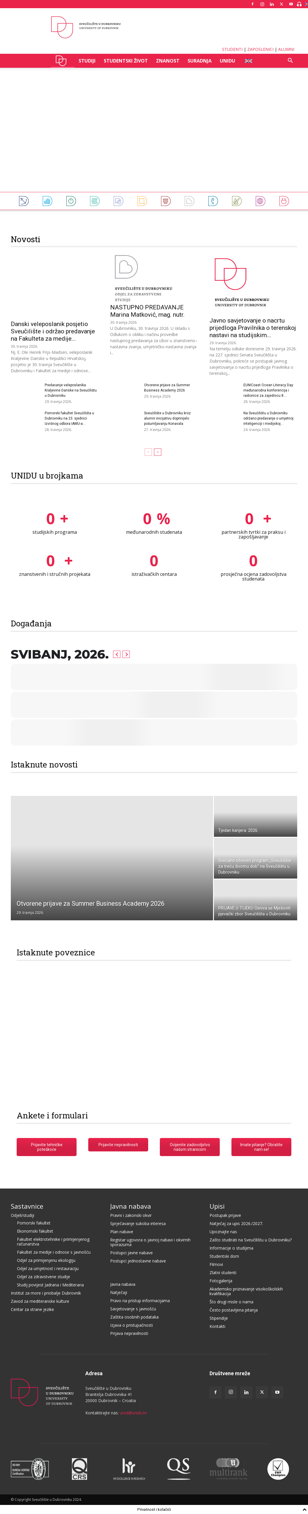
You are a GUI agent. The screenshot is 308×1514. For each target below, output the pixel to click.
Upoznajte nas (223, 1231)
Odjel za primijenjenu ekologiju (46, 1260)
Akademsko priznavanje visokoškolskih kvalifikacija (246, 1291)
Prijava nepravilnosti (129, 1333)
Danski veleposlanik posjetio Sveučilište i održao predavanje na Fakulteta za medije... (53, 331)
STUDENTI (232, 49)
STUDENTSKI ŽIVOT (126, 61)
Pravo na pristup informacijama (140, 1300)
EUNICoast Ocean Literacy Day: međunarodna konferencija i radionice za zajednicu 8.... (268, 390)
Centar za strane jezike (32, 1309)
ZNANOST (167, 61)
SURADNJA (200, 61)
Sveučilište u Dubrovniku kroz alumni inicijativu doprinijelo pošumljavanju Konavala (167, 418)
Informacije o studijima (231, 1248)
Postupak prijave (225, 1215)
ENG (248, 61)
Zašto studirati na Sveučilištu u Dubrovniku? (251, 1240)
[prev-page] (148, 452)
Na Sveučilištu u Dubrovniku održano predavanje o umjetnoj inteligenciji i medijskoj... (268, 418)
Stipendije (219, 1318)
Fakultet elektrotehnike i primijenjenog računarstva (53, 1241)
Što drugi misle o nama (231, 1302)
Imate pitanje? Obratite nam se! (261, 1147)
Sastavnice (27, 1206)
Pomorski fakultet (34, 1223)
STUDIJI (87, 61)
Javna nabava (130, 1206)
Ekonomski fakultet (35, 1231)
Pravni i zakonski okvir (131, 1215)
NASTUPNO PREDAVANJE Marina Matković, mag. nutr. (147, 311)
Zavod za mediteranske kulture (40, 1301)
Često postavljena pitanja (234, 1310)
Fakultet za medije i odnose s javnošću (54, 1252)
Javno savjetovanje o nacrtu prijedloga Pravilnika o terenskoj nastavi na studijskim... (253, 328)
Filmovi (216, 1264)
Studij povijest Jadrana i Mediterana (50, 1285)
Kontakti (217, 1326)
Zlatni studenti (223, 1272)
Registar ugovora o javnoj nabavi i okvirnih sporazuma (150, 1242)
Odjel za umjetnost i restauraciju (48, 1268)
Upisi (217, 1206)
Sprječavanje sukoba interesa (138, 1223)
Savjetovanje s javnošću (133, 1309)
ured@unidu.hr (133, 1413)
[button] (290, 61)
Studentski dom (224, 1256)
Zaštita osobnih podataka (134, 1317)
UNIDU (62, 61)
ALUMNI (286, 49)
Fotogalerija (221, 1280)
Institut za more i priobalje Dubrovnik (46, 1293)
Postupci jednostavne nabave (138, 1261)
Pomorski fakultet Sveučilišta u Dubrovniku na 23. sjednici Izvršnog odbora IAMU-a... (69, 418)
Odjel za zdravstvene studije (43, 1276)
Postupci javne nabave (131, 1252)
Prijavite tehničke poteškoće (47, 1147)
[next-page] (157, 452)
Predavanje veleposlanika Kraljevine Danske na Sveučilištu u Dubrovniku (71, 390)
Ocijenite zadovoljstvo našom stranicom (190, 1147)
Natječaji (118, 1292)
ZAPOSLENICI (260, 49)
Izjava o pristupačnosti (131, 1325)
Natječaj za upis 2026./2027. (236, 1223)
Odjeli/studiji (22, 1215)
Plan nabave (121, 1231)
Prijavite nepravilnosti (118, 1144)
